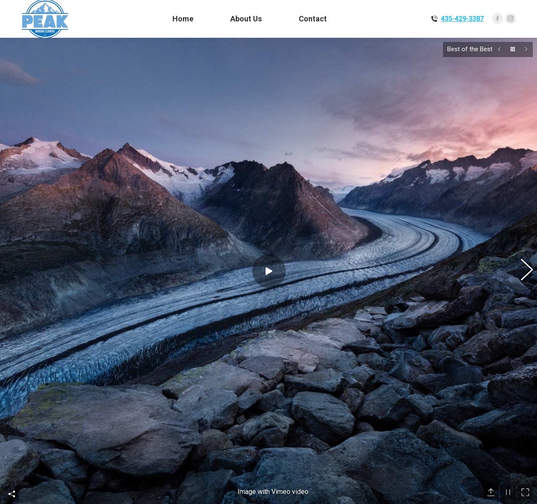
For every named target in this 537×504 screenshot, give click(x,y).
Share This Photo (11, 408)
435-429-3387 (462, 19)
